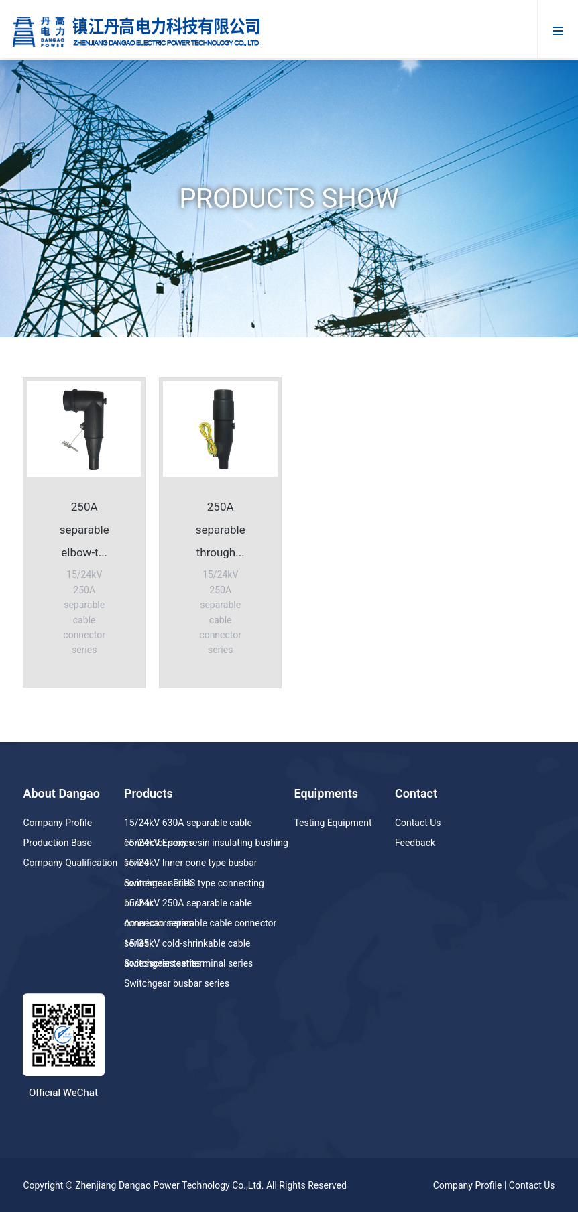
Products (148, 793)
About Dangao (61, 793)
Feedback (415, 842)
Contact (416, 793)
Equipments (326, 793)
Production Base (57, 842)
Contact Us (418, 822)
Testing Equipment (332, 822)
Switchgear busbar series (176, 983)
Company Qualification (70, 862)
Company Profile (57, 822)
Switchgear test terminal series (188, 963)
